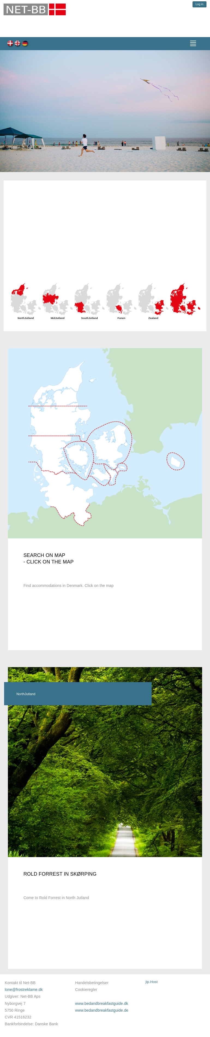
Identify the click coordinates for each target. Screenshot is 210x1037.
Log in (199, 4)
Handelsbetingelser (92, 983)
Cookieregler (86, 989)
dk (10, 44)
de (25, 44)
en (18, 44)
